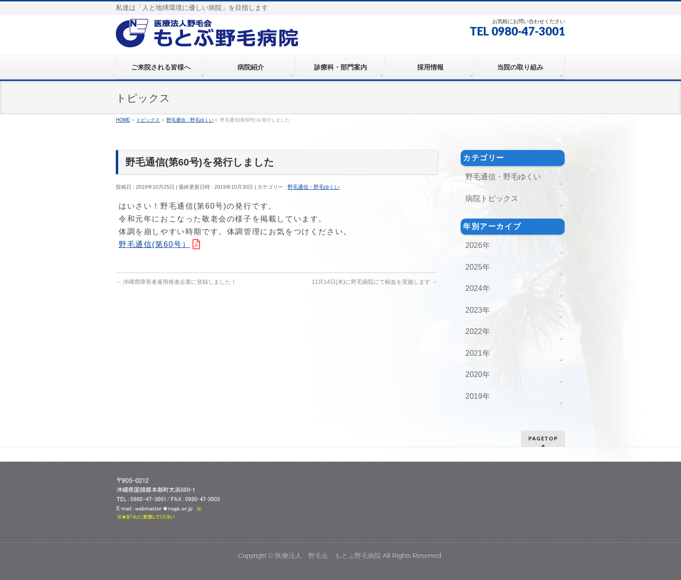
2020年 (477, 374)
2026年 (477, 245)
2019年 (477, 396)
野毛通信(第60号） (154, 244)
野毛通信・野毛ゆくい (314, 187)
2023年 (477, 310)
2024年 (477, 288)
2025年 (477, 267)
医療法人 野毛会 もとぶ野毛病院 (328, 555)
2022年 (477, 331)
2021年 (477, 353)
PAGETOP (543, 438)
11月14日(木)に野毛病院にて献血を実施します (374, 282)
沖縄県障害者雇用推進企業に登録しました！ (176, 282)
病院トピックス (491, 198)
